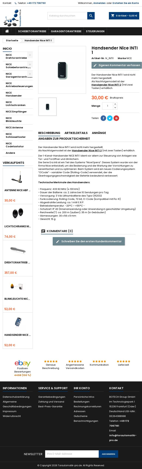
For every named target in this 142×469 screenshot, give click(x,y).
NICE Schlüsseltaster (16, 135)
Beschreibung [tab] (49, 133)
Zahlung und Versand (51, 401)
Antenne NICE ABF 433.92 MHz (17, 190)
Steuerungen (95, 31)
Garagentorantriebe (66, 31)
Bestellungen (81, 401)
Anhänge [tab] (99, 133)
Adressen (79, 411)
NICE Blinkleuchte (13, 119)
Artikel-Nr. (98, 58)
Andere (10, 153)
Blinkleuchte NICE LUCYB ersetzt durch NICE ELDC (17, 298)
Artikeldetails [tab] (76, 133)
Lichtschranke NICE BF (17, 226)
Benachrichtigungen (86, 421)
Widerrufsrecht (12, 416)
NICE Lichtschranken (16, 103)
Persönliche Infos (84, 397)
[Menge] (107, 106)
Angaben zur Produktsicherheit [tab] (64, 139)
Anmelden (99, 3)
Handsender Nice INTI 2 (106, 85)
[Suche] (71, 15)
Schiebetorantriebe (32, 31)
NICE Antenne (14, 127)
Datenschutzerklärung (16, 397)
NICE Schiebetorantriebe (18, 66)
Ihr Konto (82, 388)
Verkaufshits (13, 163)
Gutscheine (80, 416)
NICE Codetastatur (15, 145)
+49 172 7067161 (36, 3)
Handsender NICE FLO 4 (17, 334)
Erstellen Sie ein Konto (126, 3)
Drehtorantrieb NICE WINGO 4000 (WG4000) (17, 262)
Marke (122, 58)
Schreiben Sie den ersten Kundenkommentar (89, 241)
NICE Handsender (14, 94)
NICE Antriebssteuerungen (19, 85)
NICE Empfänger (16, 111)
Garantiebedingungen (51, 397)
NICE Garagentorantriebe (19, 75)
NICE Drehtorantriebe (16, 56)
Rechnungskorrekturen (87, 406)
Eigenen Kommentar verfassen (116, 65)
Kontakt (7, 3)
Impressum (9, 411)
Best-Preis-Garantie (50, 406)
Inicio (7, 48)
